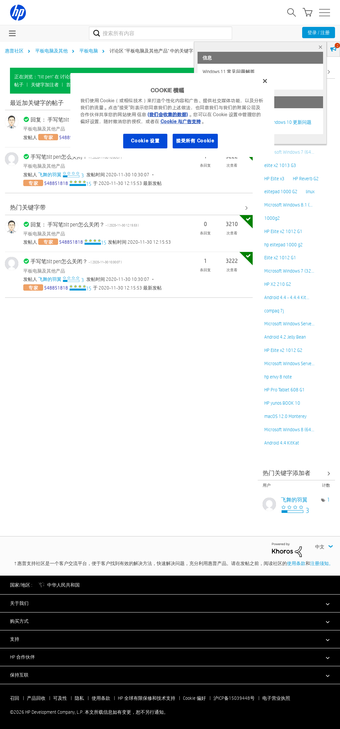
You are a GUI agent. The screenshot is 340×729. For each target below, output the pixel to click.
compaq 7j (274, 311)
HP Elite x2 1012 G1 (283, 231)
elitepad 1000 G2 (281, 192)
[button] (170, 603)
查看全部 (129, 208)
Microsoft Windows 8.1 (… (288, 205)
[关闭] (265, 81)
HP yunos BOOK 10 (282, 403)
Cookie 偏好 (194, 698)
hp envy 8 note (278, 377)
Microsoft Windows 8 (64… (289, 430)
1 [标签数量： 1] (328, 499)
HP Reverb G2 (306, 179)
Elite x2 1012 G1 (280, 258)
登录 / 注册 (318, 33)
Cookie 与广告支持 (180, 121)
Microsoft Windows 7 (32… (289, 271)
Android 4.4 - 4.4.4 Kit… (286, 297)
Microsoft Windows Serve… (289, 324)
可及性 (60, 698)
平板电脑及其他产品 (44, 129)
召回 (14, 698)
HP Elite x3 (274, 179)
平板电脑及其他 (51, 51)
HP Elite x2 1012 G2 (283, 350)
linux (310, 192)
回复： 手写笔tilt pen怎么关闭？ (85, 224)
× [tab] (320, 47)
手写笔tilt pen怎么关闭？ (76, 261)
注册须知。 (321, 563)
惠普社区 (14, 51)
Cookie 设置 (145, 141)
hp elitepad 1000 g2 (283, 245)
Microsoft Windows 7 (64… (289, 152)
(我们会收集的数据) (167, 115)
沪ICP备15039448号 (234, 698)
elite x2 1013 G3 (280, 165)
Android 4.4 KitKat (281, 443)
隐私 (79, 698)
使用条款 (296, 563)
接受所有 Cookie (195, 141)
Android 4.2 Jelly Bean (285, 337)
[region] (172, 115)
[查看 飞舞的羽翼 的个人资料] (49, 175)
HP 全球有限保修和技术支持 (146, 698)
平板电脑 (88, 51)
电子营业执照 (276, 698)
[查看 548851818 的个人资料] (56, 183)
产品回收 (36, 698)
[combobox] (160, 33)
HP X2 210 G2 (277, 284)
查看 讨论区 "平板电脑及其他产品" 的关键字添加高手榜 (296, 473)
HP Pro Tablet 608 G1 (284, 390)
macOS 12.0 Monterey (285, 416)
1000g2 (272, 218)
